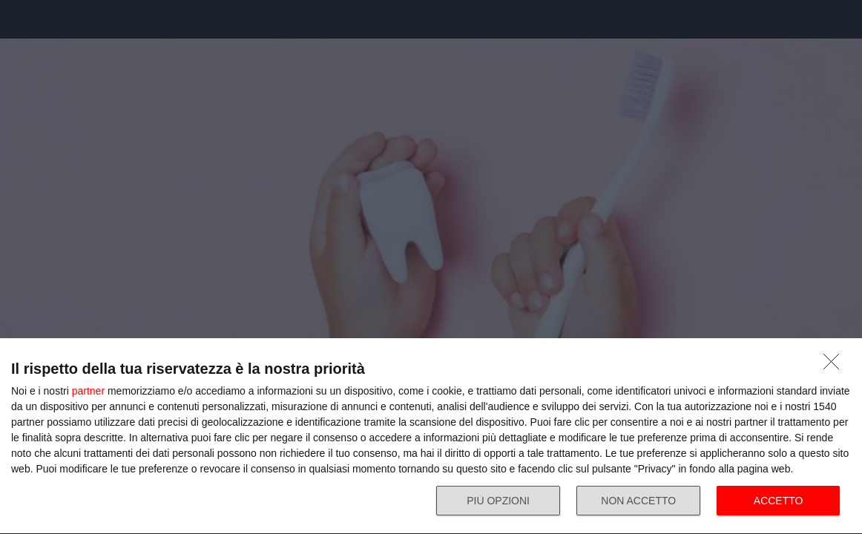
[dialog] (431, 436)
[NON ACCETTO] (835, 366)
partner (88, 391)
